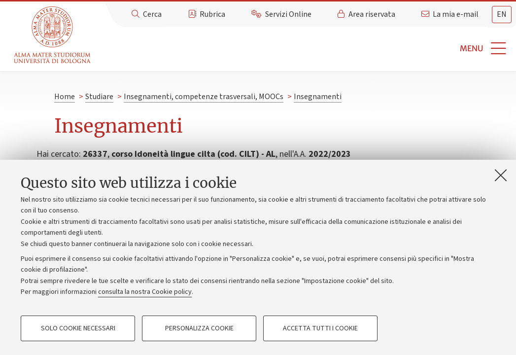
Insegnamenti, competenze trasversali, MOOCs (203, 96)
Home (64, 96)
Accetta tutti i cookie (320, 328)
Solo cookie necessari (78, 328)
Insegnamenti (318, 96)
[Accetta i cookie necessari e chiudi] (501, 175)
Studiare (99, 96)
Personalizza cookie (199, 328)
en (502, 14)
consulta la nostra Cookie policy (145, 292)
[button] (304, 48)
